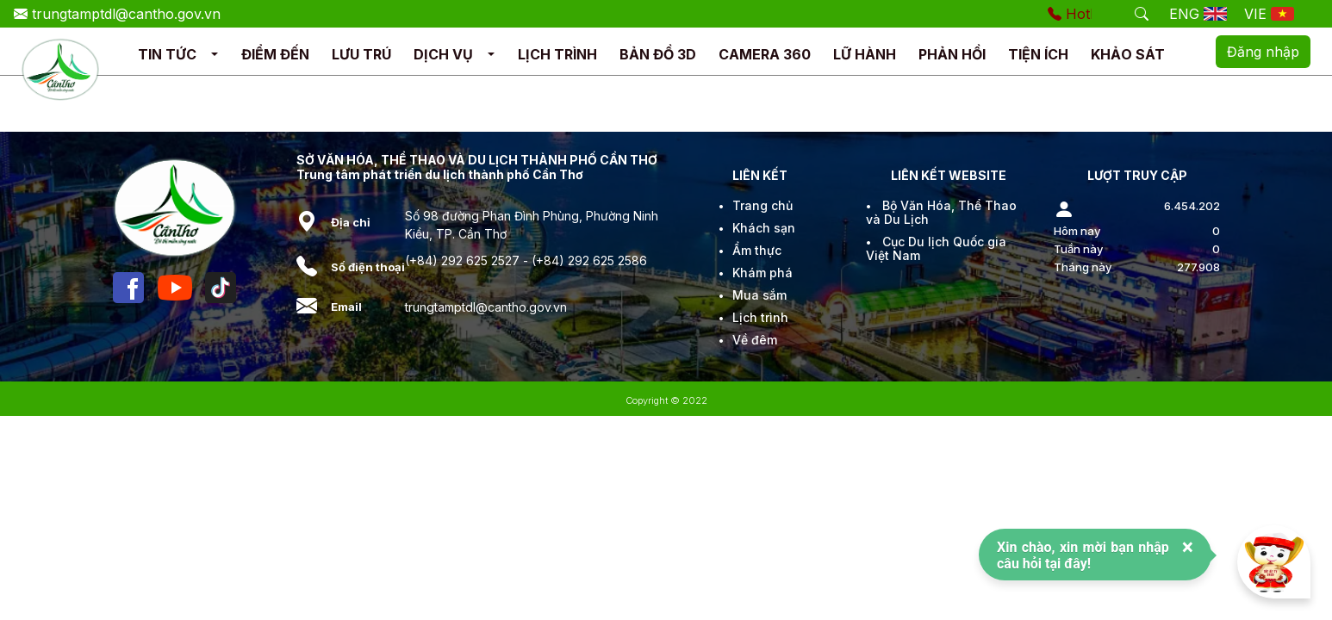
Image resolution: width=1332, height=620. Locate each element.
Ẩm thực (756, 250)
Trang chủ (762, 205)
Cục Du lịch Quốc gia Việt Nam (936, 248)
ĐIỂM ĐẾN (275, 54)
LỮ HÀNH (864, 54)
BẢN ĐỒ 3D (657, 54)
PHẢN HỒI (952, 54)
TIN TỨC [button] (167, 54)
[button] (214, 54)
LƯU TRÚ (361, 54)
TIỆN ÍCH (1038, 54)
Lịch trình (760, 317)
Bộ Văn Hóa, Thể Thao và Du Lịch (941, 212)
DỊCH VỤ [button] (443, 54)
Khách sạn (763, 227)
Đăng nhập (1263, 51)
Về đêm (754, 339)
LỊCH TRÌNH (557, 54)
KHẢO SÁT (1128, 54)
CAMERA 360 (765, 54)
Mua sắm (759, 295)
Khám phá (762, 272)
